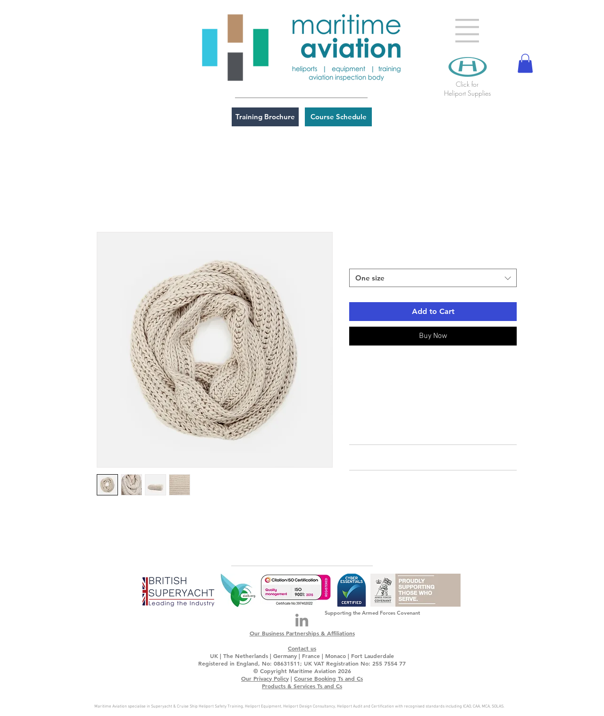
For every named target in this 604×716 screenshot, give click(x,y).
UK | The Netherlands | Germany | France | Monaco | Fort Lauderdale (302, 655)
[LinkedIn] (302, 620)
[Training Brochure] (265, 116)
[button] (467, 30)
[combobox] (433, 278)
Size (358, 260)
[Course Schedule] (338, 116)
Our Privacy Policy (265, 678)
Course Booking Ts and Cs (328, 678)
